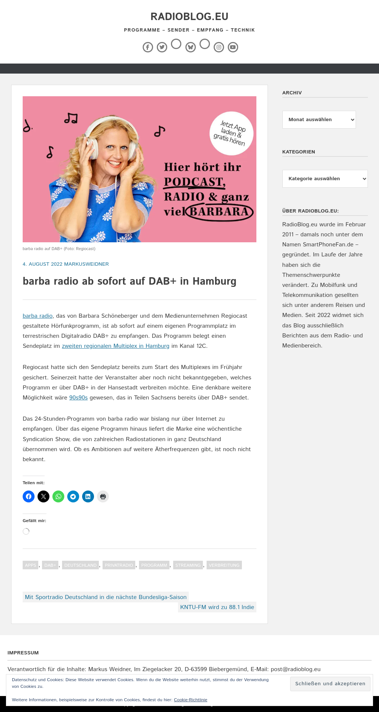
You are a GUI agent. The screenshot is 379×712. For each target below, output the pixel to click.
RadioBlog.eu (189, 17)
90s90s (78, 398)
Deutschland (80, 565)
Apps (30, 565)
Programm (154, 565)
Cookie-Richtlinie (190, 700)
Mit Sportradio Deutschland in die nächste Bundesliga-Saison (106, 597)
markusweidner (86, 264)
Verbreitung (224, 565)
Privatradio (119, 565)
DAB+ (50, 565)
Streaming (188, 565)
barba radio (37, 316)
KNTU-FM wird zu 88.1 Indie (217, 607)
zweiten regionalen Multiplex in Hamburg (115, 346)
